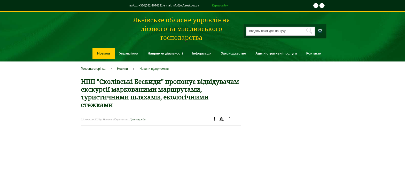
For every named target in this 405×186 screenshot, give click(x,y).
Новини (103, 53)
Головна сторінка (93, 69)
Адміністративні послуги (276, 53)
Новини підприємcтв (154, 69)
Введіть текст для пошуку (267, 31)
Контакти (313, 53)
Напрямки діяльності (165, 53)
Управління (128, 53)
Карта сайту (220, 5)
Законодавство (233, 53)
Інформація (201, 53)
